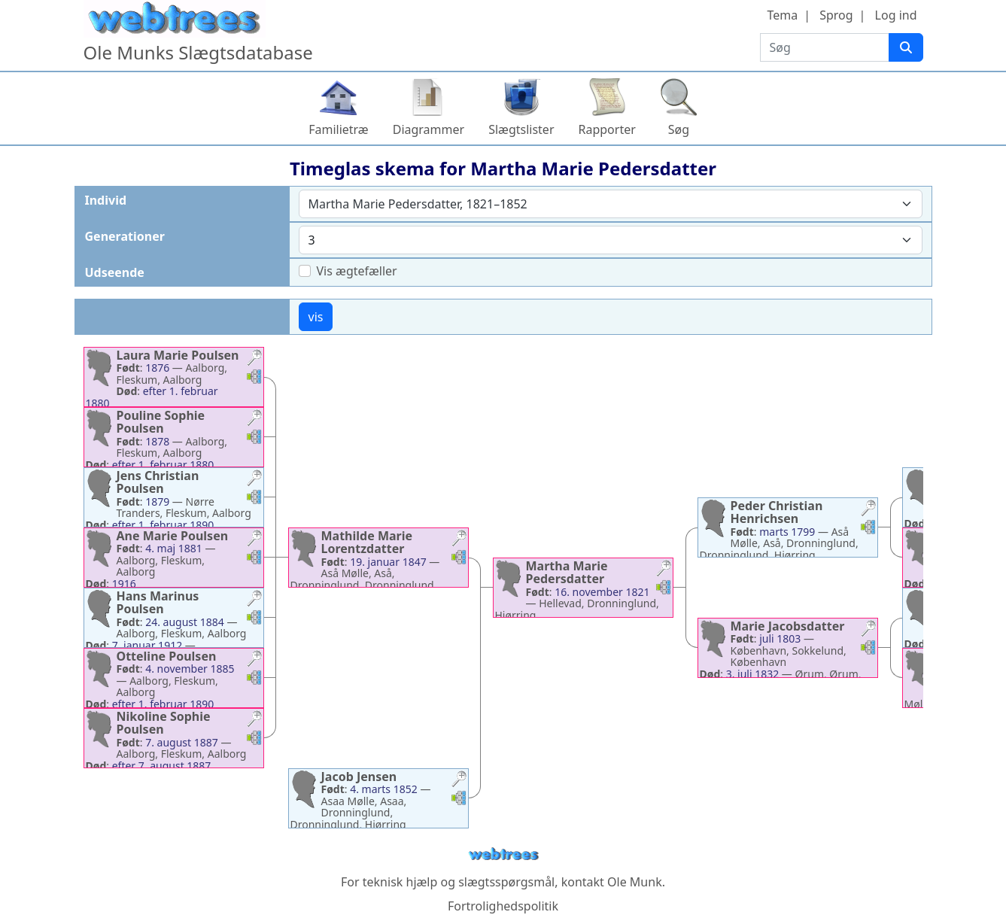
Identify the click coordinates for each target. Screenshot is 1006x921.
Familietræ (338, 129)
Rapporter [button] (607, 129)
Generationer (125, 236)
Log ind (896, 15)
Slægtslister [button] (521, 129)
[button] (254, 359)
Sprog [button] (836, 15)
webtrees (503, 854)
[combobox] (610, 203)
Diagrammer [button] (428, 129)
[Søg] (906, 47)
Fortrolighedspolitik (503, 906)
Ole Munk (634, 882)
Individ (106, 200)
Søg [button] (678, 129)
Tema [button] (782, 15)
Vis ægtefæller (357, 271)
